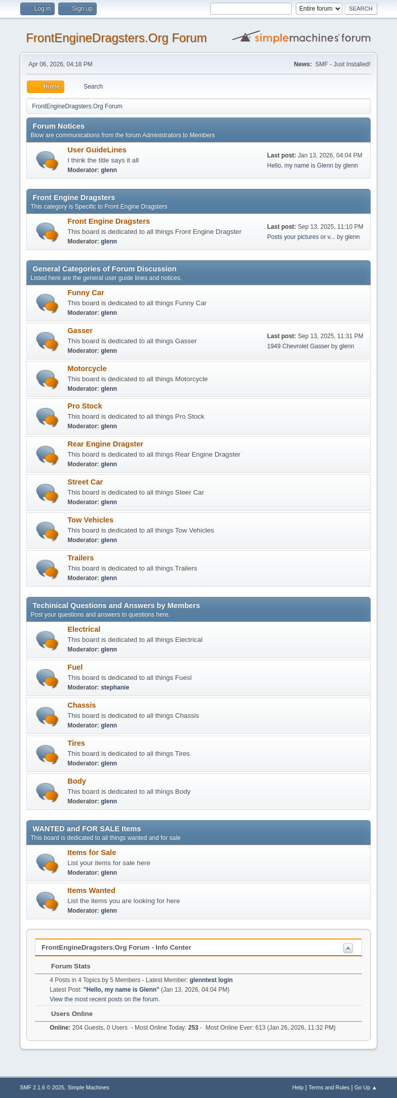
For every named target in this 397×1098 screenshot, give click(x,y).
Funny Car (85, 293)
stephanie (115, 687)
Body (76, 781)
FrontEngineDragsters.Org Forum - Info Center (116, 947)
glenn (109, 170)
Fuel (75, 667)
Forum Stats (65, 966)
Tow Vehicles (90, 520)
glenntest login (210, 980)
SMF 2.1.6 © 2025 (42, 1087)
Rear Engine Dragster (105, 444)
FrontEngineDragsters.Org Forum (116, 38)
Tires (76, 743)
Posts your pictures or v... (301, 236)
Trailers (80, 558)
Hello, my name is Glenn (300, 165)
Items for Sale (91, 852)
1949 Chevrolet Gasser (298, 346)
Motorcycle (86, 368)
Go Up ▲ (365, 1087)
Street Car (85, 482)
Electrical (83, 629)
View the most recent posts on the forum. (105, 999)
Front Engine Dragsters (108, 221)
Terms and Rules (328, 1087)
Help (297, 1087)
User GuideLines (96, 150)
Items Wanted (91, 890)
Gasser (80, 331)
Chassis (81, 705)
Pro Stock (84, 406)
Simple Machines (88, 1087)
